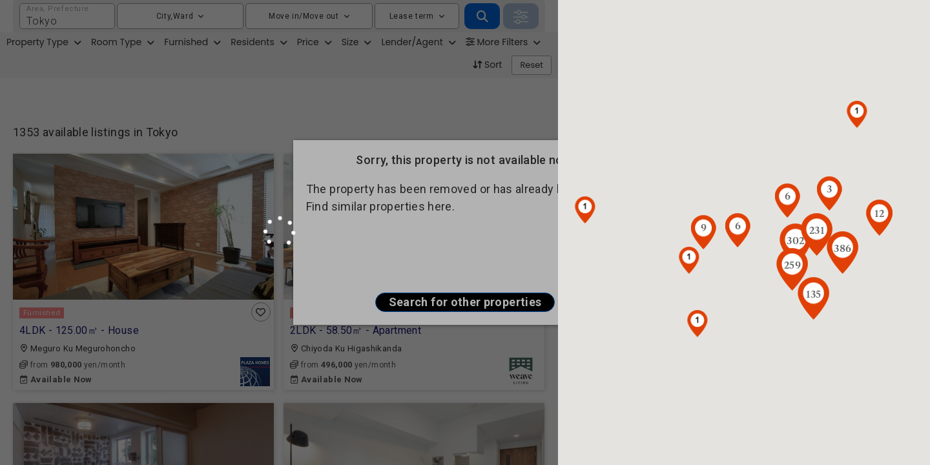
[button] (697, 323)
